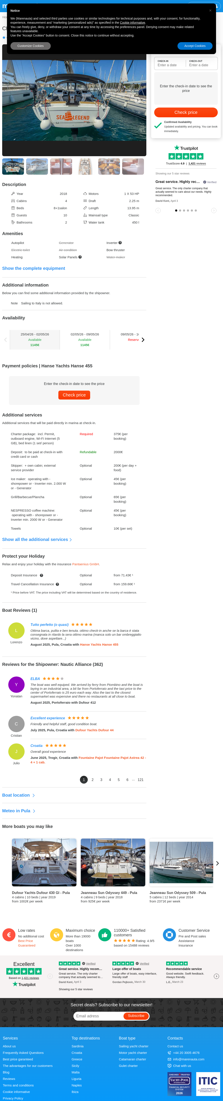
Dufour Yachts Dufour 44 (94, 730)
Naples (77, 1085)
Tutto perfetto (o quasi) (49, 625)
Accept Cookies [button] (195, 46)
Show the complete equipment (33, 268)
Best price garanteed (18, 1059)
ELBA (35, 679)
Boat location (18, 795)
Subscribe (136, 1016)
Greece (77, 1059)
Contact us (175, 1046)
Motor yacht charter (133, 1053)
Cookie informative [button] (132, 22)
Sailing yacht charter (134, 1046)
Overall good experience (48, 751)
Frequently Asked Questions (23, 1053)
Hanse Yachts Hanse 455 (99, 644)
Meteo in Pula (19, 810)
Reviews (9, 1079)
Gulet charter (128, 1066)
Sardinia (78, 1046)
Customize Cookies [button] (30, 46)
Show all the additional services (37, 539)
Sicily (75, 1066)
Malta (76, 1072)
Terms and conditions (18, 1085)
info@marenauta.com (185, 1059)
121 (141, 780)
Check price (74, 395)
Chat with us (179, 1066)
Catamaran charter (132, 1059)
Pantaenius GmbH (85, 564)
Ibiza (75, 1092)
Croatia (36, 746)
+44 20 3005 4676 (183, 1053)
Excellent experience (47, 718)
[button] (210, 10)
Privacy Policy (13, 1098)
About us (9, 1046)
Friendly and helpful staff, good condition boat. (63, 724)
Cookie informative (16, 1092)
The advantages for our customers (27, 1066)
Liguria (76, 1079)
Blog (6, 1072)
